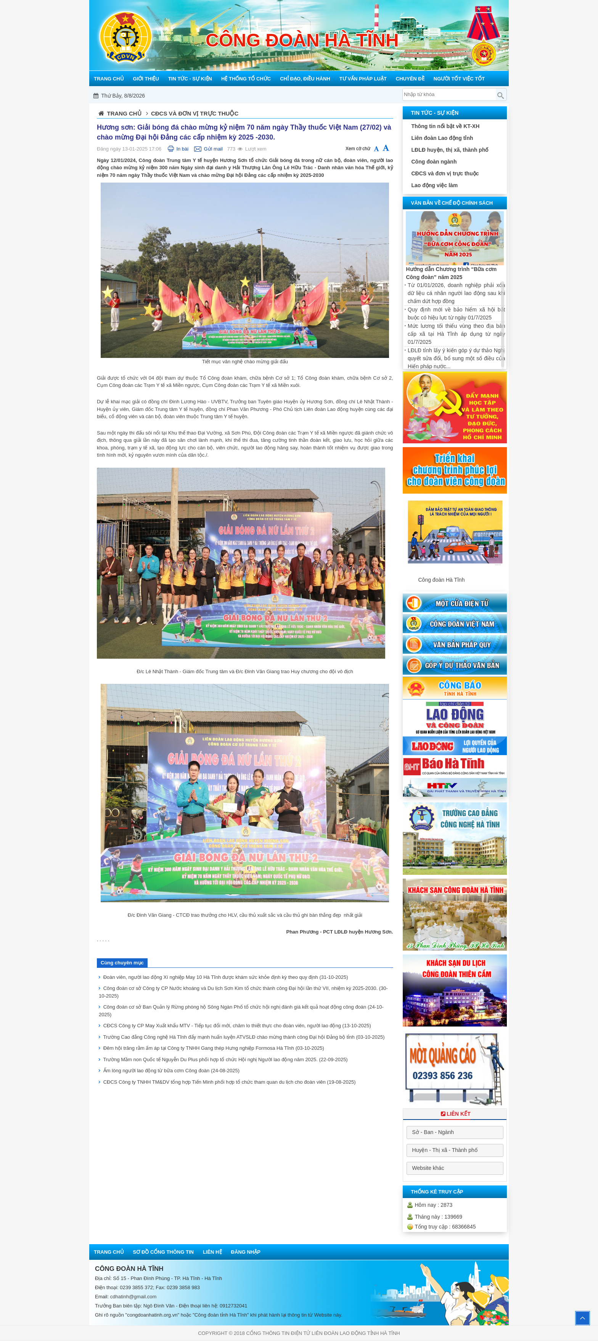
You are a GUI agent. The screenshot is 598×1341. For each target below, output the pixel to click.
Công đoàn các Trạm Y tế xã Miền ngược (154, 385)
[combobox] (455, 1132)
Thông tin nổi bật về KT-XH (445, 126)
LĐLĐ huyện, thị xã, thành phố (449, 150)
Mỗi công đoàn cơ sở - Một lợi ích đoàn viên (297, 96)
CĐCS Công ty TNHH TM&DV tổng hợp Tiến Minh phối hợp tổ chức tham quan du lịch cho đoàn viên (229, 1082)
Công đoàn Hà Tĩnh (441, 580)
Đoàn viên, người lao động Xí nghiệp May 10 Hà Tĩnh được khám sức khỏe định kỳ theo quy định (225, 977)
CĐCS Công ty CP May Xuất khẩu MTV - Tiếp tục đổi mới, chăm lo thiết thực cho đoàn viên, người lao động (237, 1025)
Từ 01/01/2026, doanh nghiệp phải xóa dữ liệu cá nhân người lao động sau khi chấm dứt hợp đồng (456, 293)
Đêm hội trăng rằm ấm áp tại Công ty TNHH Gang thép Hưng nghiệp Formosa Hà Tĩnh (213, 1048)
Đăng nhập (245, 1252)
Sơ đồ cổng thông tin (163, 1252)
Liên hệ (212, 1252)
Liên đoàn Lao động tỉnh (442, 138)
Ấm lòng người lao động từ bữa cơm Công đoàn (171, 1070)
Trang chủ (124, 113)
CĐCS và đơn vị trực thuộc (445, 173)
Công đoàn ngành (434, 162)
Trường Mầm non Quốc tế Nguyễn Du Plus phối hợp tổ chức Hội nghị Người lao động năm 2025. (225, 1059)
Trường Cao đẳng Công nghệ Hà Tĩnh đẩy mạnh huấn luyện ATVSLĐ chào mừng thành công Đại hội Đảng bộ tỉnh (243, 1037)
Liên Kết (455, 1114)
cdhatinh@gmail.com (133, 1296)
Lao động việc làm (434, 185)
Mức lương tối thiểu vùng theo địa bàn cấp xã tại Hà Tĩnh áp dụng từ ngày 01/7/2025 (456, 334)
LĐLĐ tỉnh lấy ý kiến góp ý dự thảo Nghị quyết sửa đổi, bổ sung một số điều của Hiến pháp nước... (456, 358)
